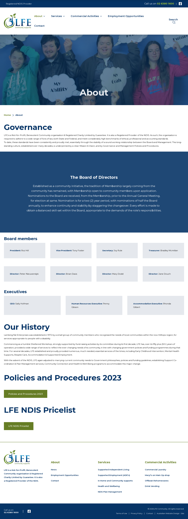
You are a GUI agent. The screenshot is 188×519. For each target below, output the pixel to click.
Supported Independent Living (113, 469)
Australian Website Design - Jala (170, 513)
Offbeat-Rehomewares (156, 480)
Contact (39, 25)
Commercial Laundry (155, 469)
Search (173, 21)
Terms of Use (121, 513)
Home (7, 115)
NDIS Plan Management (110, 492)
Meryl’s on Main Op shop (157, 475)
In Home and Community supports (115, 480)
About (38, 16)
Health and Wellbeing (109, 486)
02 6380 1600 (165, 3)
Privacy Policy (136, 513)
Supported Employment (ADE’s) (114, 475)
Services (56, 16)
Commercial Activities (85, 16)
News (54, 469)
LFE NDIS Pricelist (18, 426)
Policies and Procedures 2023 (25, 393)
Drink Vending (152, 486)
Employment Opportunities (126, 16)
